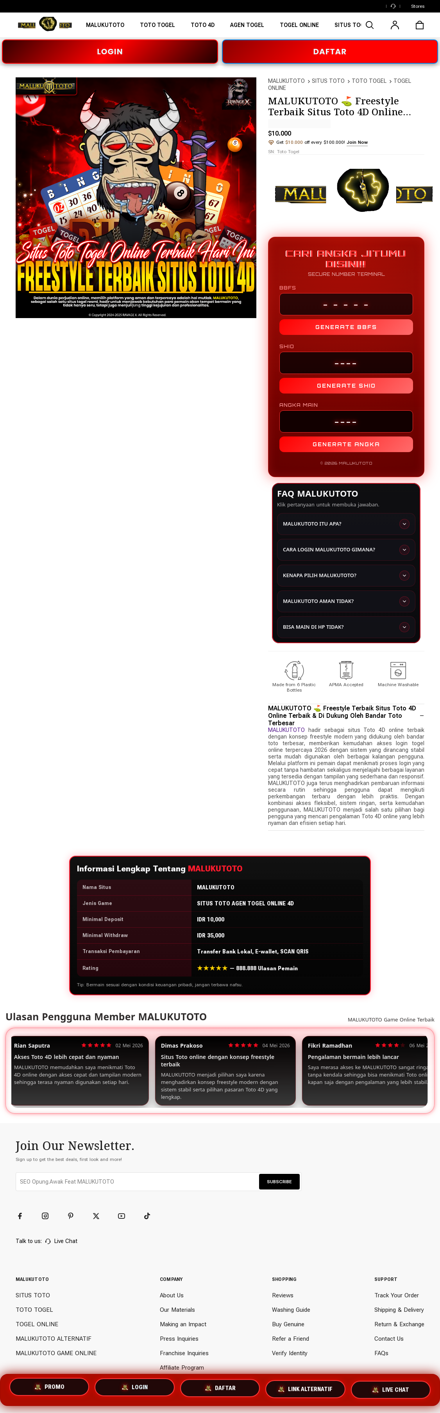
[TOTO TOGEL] (247, 27)
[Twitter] (99, 1216)
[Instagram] (49, 1216)
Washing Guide (291, 1310)
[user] (394, 25)
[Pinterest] (74, 1216)
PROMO (49, 1388)
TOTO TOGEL (369, 81)
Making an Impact (183, 1324)
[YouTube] (125, 1216)
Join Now (357, 142)
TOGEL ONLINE (37, 1324)
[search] (369, 25)
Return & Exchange (399, 1324)
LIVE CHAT (390, 1389)
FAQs (381, 1353)
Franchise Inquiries (184, 1353)
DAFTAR (330, 51)
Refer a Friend (290, 1339)
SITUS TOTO (328, 81)
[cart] (419, 25)
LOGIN (110, 51)
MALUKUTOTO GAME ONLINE (56, 1353)
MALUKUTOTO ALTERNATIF (53, 1339)
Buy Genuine (288, 1324)
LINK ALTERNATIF (305, 1389)
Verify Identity (290, 1353)
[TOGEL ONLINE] (299, 27)
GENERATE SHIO (346, 386)
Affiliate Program (182, 1368)
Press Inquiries (179, 1339)
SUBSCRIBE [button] (279, 1182)
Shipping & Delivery (399, 1310)
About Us (172, 1295)
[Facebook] (23, 1216)
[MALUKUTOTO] (105, 27)
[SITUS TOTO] (202, 27)
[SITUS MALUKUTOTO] (157, 27)
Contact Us (389, 1339)
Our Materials (177, 1310)
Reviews (282, 1295)
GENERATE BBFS (346, 327)
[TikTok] (150, 1216)
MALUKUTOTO (286, 81)
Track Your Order (396, 1295)
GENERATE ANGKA (346, 444)
